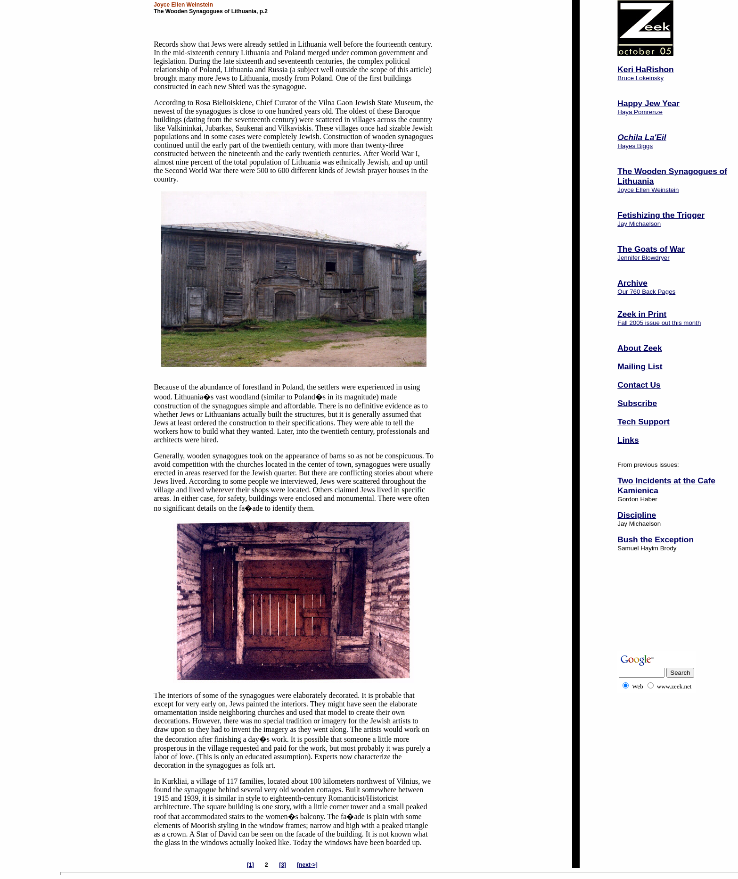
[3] (282, 865)
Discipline (636, 515)
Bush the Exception (655, 539)
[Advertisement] (646, 614)
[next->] (307, 865)
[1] (250, 865)
